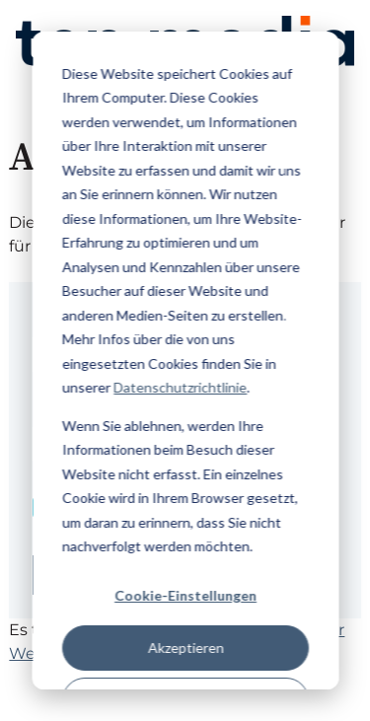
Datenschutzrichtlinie (180, 387)
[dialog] (185, 360)
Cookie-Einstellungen (185, 595)
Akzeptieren (185, 647)
